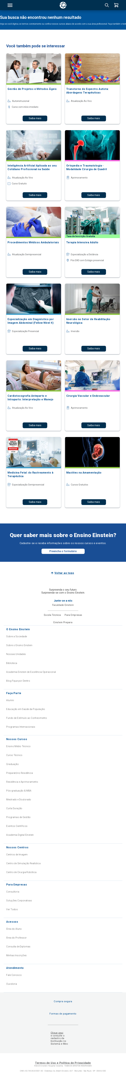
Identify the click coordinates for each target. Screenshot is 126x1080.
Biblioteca (11, 663)
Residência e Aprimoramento (22, 782)
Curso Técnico (14, 755)
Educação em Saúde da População (25, 709)
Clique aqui (57, 1033)
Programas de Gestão (18, 817)
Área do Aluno (14, 929)
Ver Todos (12, 909)
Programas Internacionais (20, 727)
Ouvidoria (11, 984)
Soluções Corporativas (19, 900)
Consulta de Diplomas (18, 946)
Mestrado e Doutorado (18, 799)
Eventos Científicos (16, 826)
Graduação (12, 764)
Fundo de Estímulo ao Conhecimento (26, 718)
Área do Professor (16, 937)
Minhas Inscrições (16, 955)
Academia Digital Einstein (20, 835)
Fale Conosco (14, 975)
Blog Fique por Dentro (18, 681)
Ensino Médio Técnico (18, 746)
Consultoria (12, 891)
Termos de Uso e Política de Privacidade (63, 1062)
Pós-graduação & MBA (18, 790)
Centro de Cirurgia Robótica (21, 872)
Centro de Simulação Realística (23, 863)
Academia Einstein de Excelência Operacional (31, 672)
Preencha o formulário (63, 551)
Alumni (10, 700)
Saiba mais (35, 118)
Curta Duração (14, 808)
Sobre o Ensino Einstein (19, 645)
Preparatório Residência (19, 773)
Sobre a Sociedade (16, 636)
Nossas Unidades (16, 654)
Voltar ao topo (64, 573)
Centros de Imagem (17, 854)
